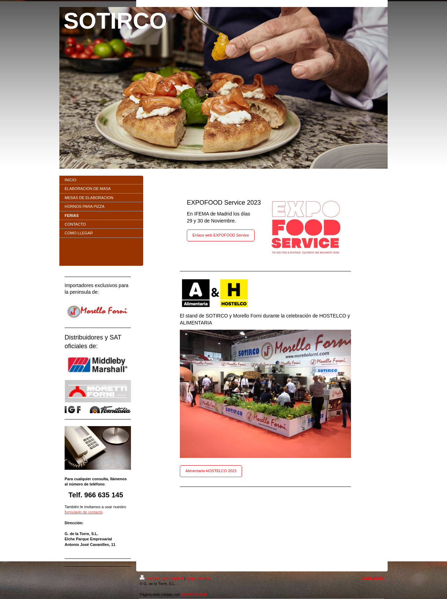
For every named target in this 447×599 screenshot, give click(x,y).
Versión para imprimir (162, 578)
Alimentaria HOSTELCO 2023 (210, 471)
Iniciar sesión (373, 577)
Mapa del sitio (198, 578)
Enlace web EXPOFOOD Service (220, 235)
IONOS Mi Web (194, 594)
